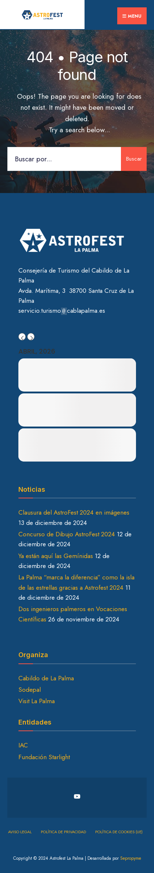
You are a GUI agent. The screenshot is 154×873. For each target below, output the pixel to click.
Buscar (134, 159)
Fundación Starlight (44, 757)
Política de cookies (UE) (119, 832)
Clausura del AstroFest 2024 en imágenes (73, 512)
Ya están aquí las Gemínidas (55, 555)
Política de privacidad (63, 832)
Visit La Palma (36, 701)
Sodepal (29, 689)
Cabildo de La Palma (46, 678)
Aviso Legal (20, 832)
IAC (23, 745)
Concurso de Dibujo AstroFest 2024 (66, 534)
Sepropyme (130, 858)
